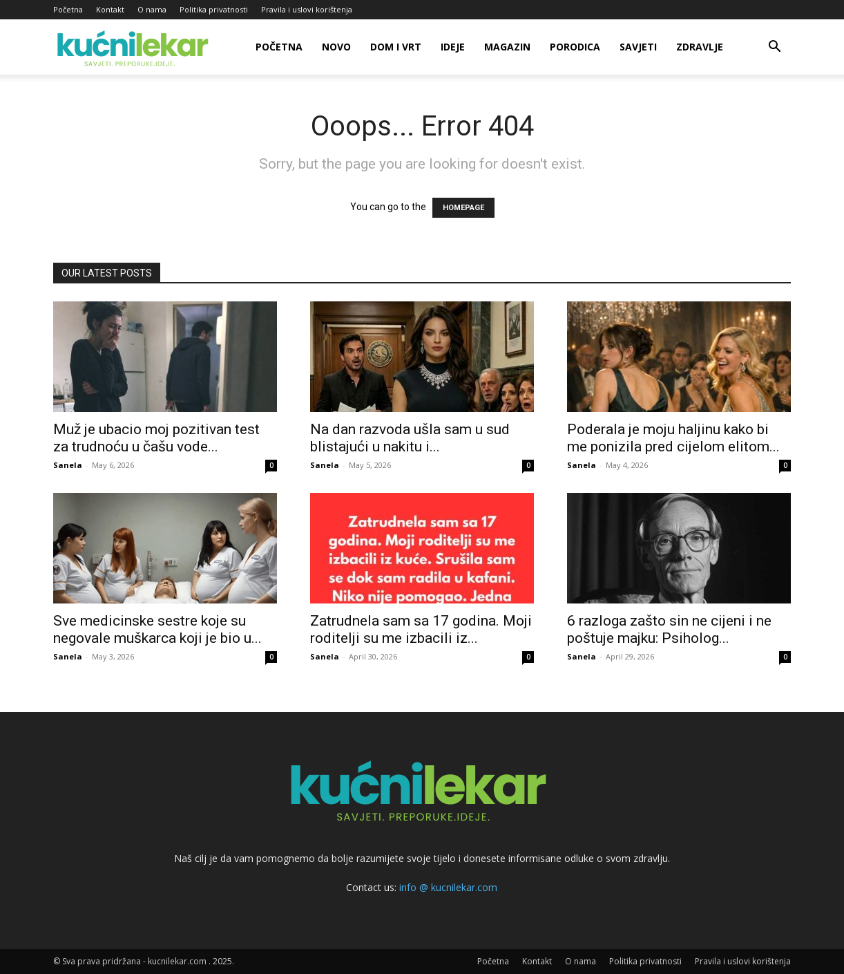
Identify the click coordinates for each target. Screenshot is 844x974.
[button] (774, 48)
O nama (151, 9)
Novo (336, 46)
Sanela (67, 465)
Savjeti (638, 46)
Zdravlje (699, 46)
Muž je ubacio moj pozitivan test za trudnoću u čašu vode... (156, 438)
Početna (68, 9)
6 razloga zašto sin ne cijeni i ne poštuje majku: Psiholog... (669, 629)
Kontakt (110, 9)
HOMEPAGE (463, 207)
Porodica (575, 46)
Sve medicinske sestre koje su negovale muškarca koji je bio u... (157, 629)
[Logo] (135, 47)
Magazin (507, 46)
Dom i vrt (395, 46)
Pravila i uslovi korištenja (306, 9)
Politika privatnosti (214, 9)
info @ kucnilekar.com (448, 887)
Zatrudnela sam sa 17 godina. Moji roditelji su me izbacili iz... (421, 629)
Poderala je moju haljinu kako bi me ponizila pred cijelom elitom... (673, 438)
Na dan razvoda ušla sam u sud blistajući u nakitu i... (410, 438)
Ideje (453, 46)
